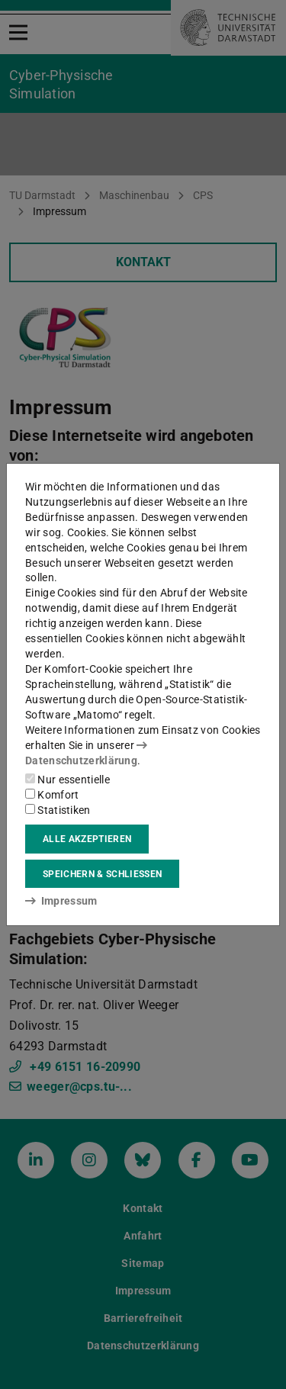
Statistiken (58, 810)
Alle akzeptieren (87, 839)
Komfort (52, 795)
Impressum (61, 901)
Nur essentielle (67, 779)
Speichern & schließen (102, 874)
